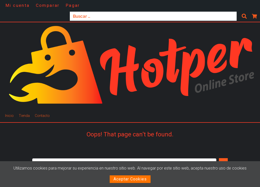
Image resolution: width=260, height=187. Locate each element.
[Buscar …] (153, 16)
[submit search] (244, 16)
